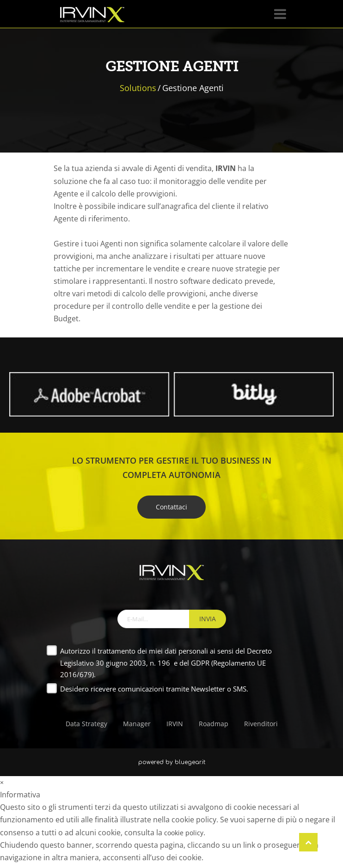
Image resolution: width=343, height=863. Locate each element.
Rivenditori (261, 723)
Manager (137, 723)
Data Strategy (86, 723)
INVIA (207, 618)
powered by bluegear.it (171, 762)
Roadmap (213, 723)
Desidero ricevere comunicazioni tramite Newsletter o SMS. (154, 688)
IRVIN (174, 723)
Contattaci (171, 506)
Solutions (138, 87)
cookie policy (183, 832)
